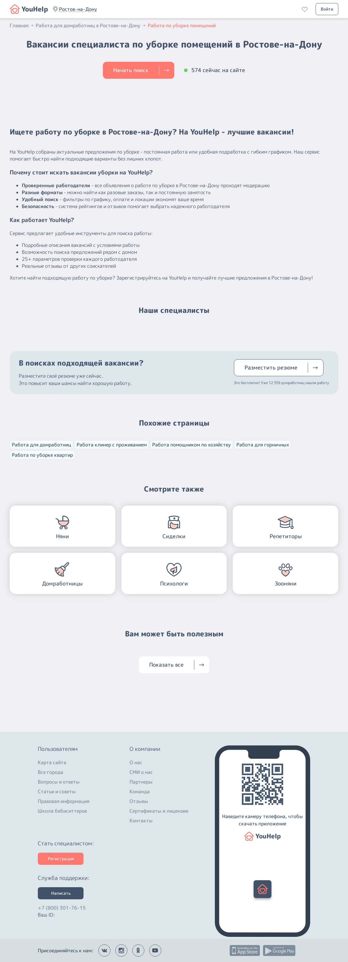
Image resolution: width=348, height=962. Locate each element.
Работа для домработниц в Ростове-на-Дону (91, 25)
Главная (22, 25)
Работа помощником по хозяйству (191, 444)
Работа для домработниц (41, 444)
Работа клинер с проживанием (112, 444)
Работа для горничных (262, 444)
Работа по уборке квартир (42, 455)
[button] (78, 9)
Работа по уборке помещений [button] (182, 25)
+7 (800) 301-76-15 (62, 906)
